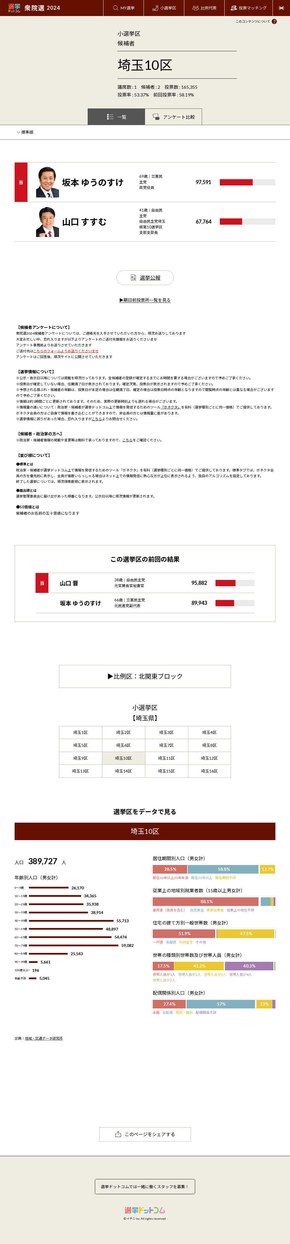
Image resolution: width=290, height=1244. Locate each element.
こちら (97, 419)
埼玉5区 (80, 745)
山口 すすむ (84, 221)
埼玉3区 (166, 732)
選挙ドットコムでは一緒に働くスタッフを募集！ (145, 1186)
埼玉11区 (166, 758)
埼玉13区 (80, 771)
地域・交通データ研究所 (44, 1038)
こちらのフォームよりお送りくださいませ (66, 351)
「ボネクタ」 (170, 407)
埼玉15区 (166, 771)
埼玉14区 (123, 771)
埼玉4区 (209, 732)
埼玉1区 (80, 732)
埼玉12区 (209, 758)
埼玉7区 (166, 745)
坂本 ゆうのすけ (93, 182)
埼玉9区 (80, 758)
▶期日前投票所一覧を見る (145, 300)
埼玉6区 (123, 745)
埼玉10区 (123, 758)
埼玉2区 (123, 732)
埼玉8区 (209, 745)
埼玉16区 (209, 771)
